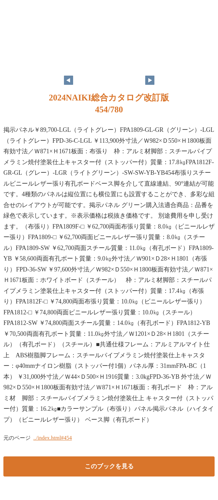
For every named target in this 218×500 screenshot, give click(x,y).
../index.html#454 (52, 438)
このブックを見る (109, 466)
